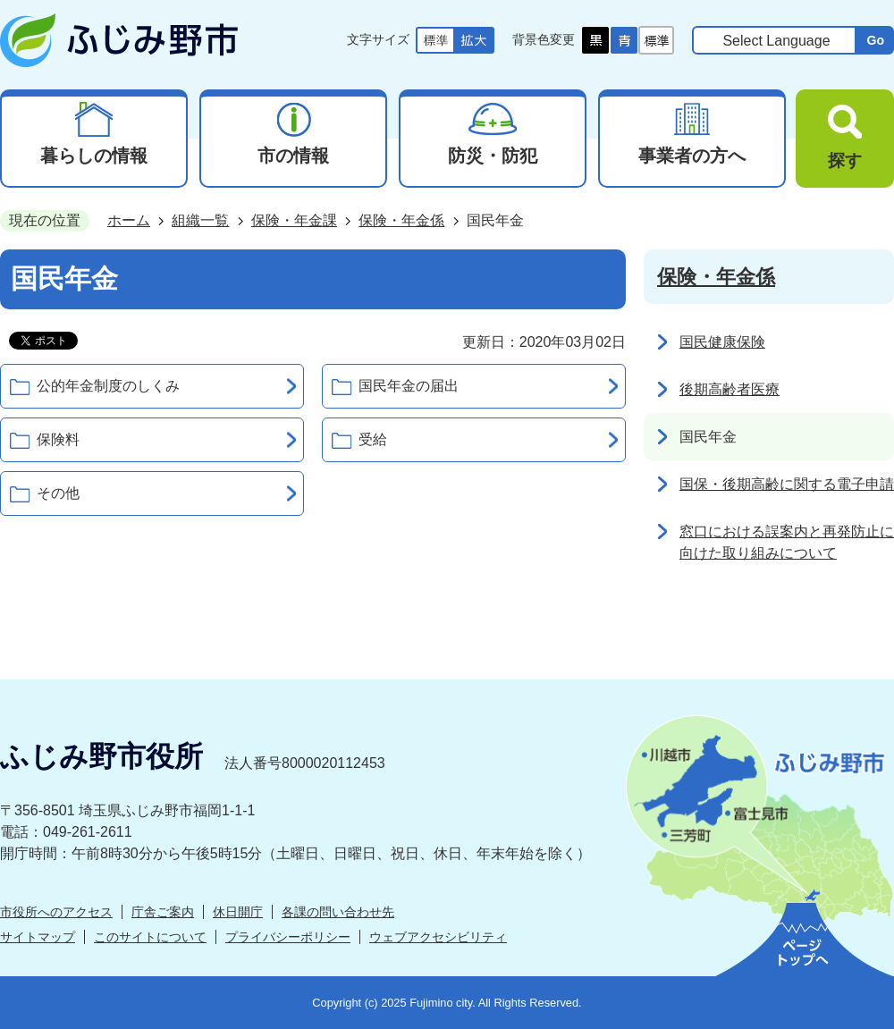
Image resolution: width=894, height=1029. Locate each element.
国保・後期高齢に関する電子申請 (786, 484)
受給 (372, 439)
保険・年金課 (294, 220)
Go (875, 40)
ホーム (128, 220)
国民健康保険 (722, 342)
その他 (58, 493)
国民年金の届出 (408, 385)
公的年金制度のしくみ (108, 385)
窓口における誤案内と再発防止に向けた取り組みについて (786, 542)
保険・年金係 (401, 220)
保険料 (58, 439)
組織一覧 (200, 220)
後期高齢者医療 (729, 389)
